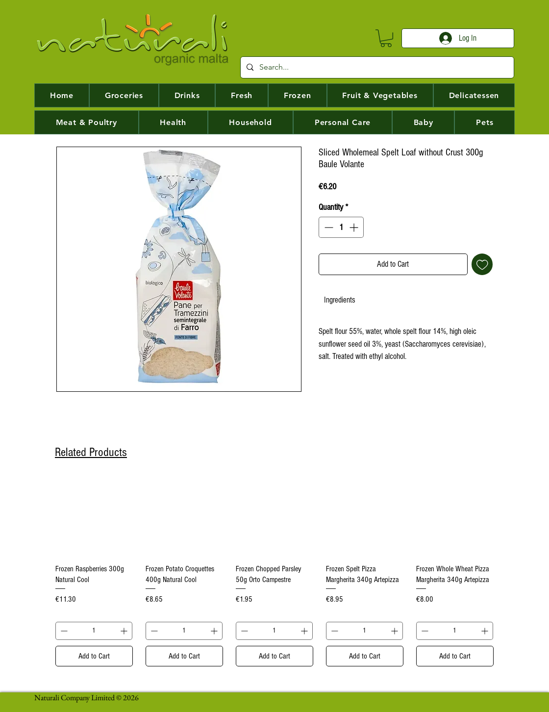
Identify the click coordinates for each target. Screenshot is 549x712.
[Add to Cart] (94, 656)
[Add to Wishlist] (482, 264)
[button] (386, 38)
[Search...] (376, 67)
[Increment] (354, 227)
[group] (274, 572)
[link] (339, 300)
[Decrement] (327, 227)
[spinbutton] (341, 227)
